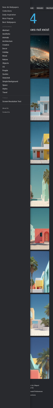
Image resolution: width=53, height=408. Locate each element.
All (7, 8)
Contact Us (29, 385)
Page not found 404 (12, 3)
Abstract (22, 8)
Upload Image (21, 388)
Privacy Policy (12, 391)
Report (37, 385)
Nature (14, 8)
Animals (31, 8)
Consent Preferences (35, 391)
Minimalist (40, 8)
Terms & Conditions (18, 385)
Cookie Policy (22, 391)
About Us (30, 388)
